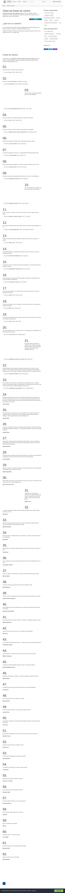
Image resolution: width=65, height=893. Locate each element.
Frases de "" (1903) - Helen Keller (15, 281)
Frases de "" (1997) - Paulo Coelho (17, 108)
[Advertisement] (26, 43)
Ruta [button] (60, 22)
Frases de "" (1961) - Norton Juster (14, 155)
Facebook (31, 19)
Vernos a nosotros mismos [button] (50, 41)
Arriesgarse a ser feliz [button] (49, 15)
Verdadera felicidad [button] (53, 38)
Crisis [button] (46, 36)
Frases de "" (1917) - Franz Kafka (17, 216)
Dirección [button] (56, 20)
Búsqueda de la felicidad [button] (49, 17)
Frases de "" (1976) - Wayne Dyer (15, 143)
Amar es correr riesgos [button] (49, 12)
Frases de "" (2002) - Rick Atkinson (16, 373)
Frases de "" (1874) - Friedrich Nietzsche (18, 388)
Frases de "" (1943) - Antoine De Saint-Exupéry (16, 83)
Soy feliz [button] (46, 38)
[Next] (9, 883)
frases (4, 5)
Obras (19, 1)
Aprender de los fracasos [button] (49, 33)
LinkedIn (39, 19)
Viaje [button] (46, 25)
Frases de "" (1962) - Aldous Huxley (12, 321)
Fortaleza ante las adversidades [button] (51, 22)
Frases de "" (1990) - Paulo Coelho (12, 308)
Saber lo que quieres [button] (53, 36)
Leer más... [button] (34, 890)
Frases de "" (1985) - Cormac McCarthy (16, 203)
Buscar (44, 1)
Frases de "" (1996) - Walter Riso (18, 359)
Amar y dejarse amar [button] (49, 31)
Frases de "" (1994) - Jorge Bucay (16, 178)
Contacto (25, 1)
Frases (9, 1)
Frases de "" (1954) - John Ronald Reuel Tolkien (18, 229)
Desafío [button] (46, 20)
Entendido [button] (58, 890)
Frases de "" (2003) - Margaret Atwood (14, 334)
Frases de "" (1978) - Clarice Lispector (15, 166)
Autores (14, 1)
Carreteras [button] (58, 33)
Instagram (55, 49)
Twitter (35, 19)
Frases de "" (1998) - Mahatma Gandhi (20, 132)
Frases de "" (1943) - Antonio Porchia (13, 72)
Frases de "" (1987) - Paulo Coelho (17, 268)
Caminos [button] (58, 17)
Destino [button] (51, 20)
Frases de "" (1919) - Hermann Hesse (13, 242)
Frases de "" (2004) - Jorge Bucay (16, 255)
